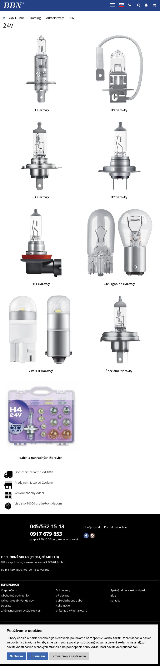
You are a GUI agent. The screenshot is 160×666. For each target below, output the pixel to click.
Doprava (6, 605)
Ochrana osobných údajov (17, 600)
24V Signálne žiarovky (119, 284)
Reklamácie (63, 605)
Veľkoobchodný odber (70, 600)
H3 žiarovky (119, 110)
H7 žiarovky (119, 197)
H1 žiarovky (40, 110)
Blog (113, 595)
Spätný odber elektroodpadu (128, 590)
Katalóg (35, 18)
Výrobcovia (62, 595)
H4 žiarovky (40, 197)
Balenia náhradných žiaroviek (40, 458)
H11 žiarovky (41, 284)
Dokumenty (63, 590)
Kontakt (115, 600)
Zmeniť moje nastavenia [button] (69, 656)
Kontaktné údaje (115, 527)
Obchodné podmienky (15, 595)
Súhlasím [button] (16, 656)
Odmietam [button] (37, 656)
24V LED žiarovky (41, 371)
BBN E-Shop (16, 18)
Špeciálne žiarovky (119, 371)
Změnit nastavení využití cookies (21, 610)
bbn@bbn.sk (92, 527)
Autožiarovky (55, 18)
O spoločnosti (9, 590)
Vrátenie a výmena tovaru (71, 610)
